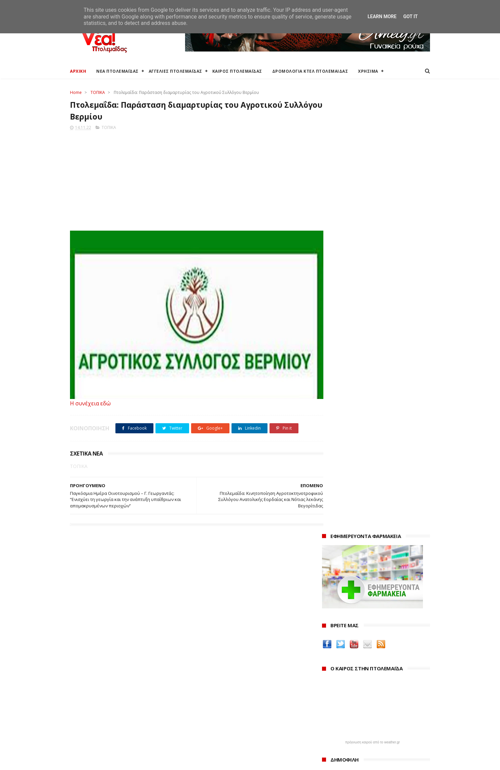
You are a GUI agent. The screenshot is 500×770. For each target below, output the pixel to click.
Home (76, 92)
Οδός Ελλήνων (340, 592)
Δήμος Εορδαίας (210, 678)
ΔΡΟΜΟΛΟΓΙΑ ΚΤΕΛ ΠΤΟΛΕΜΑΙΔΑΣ (310, 71)
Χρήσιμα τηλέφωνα (91, 742)
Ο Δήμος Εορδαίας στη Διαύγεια (227, 686)
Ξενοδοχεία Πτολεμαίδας (98, 718)
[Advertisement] (190, 179)
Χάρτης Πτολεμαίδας (92, 726)
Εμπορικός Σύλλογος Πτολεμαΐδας (230, 732)
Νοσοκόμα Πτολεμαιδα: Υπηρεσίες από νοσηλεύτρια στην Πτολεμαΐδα (371, 619)
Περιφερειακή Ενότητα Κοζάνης (226, 694)
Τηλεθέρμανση (208, 740)
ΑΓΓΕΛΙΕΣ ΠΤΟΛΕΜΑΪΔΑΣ (175, 71)
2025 (328, 687)
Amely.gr (333, 568)
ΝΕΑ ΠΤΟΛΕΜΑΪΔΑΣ (117, 71)
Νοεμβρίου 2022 (347, 732)
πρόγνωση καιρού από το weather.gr (372, 301)
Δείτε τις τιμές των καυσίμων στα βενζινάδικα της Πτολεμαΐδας (365, 533)
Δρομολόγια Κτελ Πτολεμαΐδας (104, 710)
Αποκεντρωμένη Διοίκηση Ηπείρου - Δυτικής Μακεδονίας (241, 713)
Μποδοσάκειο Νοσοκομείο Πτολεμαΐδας (237, 724)
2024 (328, 696)
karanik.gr (334, 584)
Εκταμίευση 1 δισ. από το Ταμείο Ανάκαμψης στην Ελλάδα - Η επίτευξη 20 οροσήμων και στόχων (370, 387)
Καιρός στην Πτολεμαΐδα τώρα (103, 686)
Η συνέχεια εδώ (90, 404)
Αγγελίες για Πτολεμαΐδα (97, 694)
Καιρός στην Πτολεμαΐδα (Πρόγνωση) (111, 678)
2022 (328, 714)
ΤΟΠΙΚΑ (98, 92)
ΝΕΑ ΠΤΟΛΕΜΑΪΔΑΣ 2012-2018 (102, 761)
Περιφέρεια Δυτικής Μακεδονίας (227, 702)
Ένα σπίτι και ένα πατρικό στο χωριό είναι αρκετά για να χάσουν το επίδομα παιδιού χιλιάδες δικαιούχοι (376, 338)
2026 (328, 678)
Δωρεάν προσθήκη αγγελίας (101, 702)
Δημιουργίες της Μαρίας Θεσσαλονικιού (372, 600)
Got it (410, 16)
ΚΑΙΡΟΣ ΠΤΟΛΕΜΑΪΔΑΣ (237, 71)
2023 (328, 705)
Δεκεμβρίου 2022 (347, 722)
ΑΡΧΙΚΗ (78, 71)
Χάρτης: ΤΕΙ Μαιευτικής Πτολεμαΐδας (109, 734)
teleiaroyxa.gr (339, 576)
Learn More (381, 16)
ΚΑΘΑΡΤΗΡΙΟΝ (339, 608)
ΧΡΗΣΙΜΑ (368, 71)
